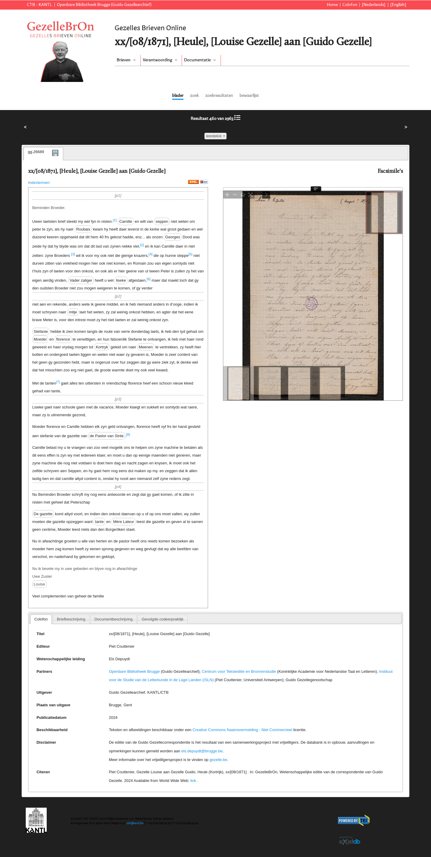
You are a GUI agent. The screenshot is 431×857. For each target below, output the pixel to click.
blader (177, 96)
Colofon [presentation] (41, 619)
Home (332, 5)
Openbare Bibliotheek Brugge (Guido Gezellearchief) (104, 5)
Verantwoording (157, 60)
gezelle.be (218, 759)
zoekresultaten (219, 96)
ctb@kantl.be (134, 823)
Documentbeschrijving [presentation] (113, 619)
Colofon (349, 5)
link (193, 780)
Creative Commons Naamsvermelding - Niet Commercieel (242, 730)
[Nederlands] (374, 5)
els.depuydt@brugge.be (202, 751)
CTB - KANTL (39, 5)
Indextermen (39, 182)
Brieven (123, 60)
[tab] (43, 153)
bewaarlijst (249, 96)
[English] (398, 5)
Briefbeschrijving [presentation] (71, 619)
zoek (194, 96)
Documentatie (197, 60)
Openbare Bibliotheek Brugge (134, 671)
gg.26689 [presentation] (36, 152)
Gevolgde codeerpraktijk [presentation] (162, 619)
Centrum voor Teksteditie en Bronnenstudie (239, 671)
